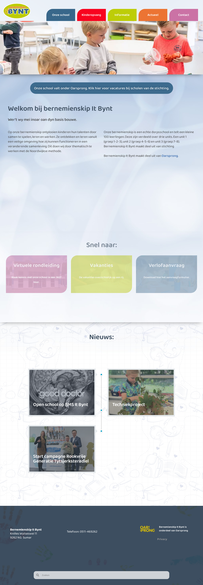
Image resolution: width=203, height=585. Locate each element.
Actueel (152, 14)
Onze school (60, 14)
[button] (4, 47)
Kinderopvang (91, 14)
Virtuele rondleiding (36, 265)
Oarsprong (170, 155)
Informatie (122, 14)
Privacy (162, 539)
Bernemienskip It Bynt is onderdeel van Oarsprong (174, 529)
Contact (183, 14)
